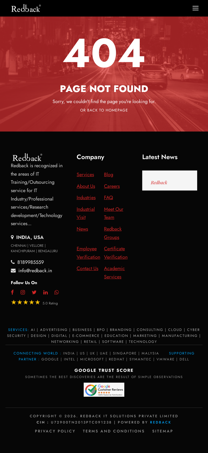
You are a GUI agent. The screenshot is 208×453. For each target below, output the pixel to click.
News (82, 228)
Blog (108, 174)
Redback (159, 182)
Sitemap (162, 431)
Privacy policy (55, 431)
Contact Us (87, 268)
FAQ (108, 197)
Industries (86, 197)
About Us (86, 186)
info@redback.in (35, 270)
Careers (112, 186)
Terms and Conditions (114, 431)
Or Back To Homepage (104, 110)
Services (85, 174)
